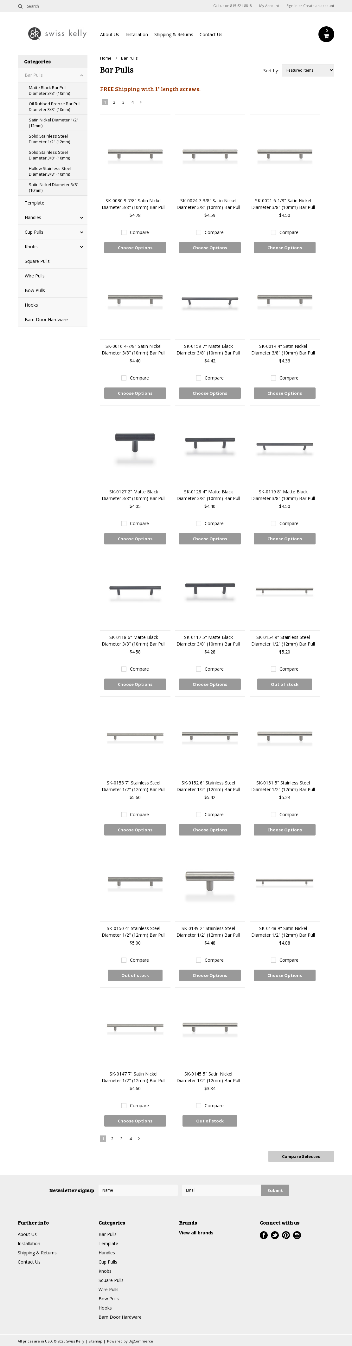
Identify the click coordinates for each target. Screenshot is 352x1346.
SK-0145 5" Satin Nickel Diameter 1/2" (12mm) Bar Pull (208, 1077)
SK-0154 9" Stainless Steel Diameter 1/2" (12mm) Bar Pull (283, 640)
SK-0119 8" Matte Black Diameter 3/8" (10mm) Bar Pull (283, 495)
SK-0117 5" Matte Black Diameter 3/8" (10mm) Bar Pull (208, 640)
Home (106, 58)
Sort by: (271, 71)
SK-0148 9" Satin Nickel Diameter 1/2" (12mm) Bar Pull (283, 931)
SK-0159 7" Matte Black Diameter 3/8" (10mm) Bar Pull (208, 349)
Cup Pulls (34, 232)
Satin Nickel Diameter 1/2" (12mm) (54, 122)
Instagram (297, 1235)
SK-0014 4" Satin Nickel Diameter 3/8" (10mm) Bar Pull (283, 349)
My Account (269, 5)
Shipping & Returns (173, 34)
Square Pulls (37, 261)
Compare (139, 232)
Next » (141, 103)
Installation (136, 34)
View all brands (196, 1233)
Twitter (275, 1235)
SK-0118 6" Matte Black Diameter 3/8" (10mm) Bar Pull (133, 640)
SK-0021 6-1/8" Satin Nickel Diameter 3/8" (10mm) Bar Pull (283, 204)
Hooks (31, 305)
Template (34, 203)
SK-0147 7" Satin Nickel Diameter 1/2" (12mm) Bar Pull (133, 1077)
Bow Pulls (35, 290)
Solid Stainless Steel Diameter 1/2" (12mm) (49, 139)
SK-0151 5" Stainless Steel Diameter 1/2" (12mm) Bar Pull (283, 786)
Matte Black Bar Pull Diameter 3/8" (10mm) (49, 90)
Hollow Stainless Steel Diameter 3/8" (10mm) (50, 171)
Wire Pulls (35, 276)
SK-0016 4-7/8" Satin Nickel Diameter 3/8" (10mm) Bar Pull (133, 349)
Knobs (31, 247)
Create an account (318, 5)
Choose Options (135, 247)
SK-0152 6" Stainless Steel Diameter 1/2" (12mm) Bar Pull (208, 786)
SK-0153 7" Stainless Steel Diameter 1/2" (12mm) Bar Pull (133, 786)
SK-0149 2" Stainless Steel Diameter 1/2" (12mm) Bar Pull (208, 931)
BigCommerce (141, 1341)
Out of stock (284, 684)
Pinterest (286, 1235)
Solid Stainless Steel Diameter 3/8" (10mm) (49, 155)
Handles (33, 217)
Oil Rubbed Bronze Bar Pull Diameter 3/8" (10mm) (54, 106)
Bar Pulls (34, 75)
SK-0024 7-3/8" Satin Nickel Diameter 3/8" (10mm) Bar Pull (208, 204)
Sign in (292, 5)
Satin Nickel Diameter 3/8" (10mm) (54, 187)
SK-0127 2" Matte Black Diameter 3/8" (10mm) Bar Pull (133, 495)
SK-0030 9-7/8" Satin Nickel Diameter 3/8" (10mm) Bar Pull (133, 204)
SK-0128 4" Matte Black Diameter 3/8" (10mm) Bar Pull (208, 495)
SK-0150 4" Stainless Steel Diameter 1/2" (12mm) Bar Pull (133, 931)
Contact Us (211, 34)
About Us (109, 34)
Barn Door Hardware (46, 319)
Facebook (264, 1235)
